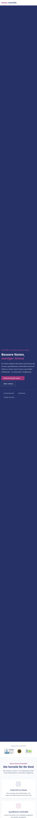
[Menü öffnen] (35, 2)
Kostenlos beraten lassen (13, 378)
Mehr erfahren (8, 384)
